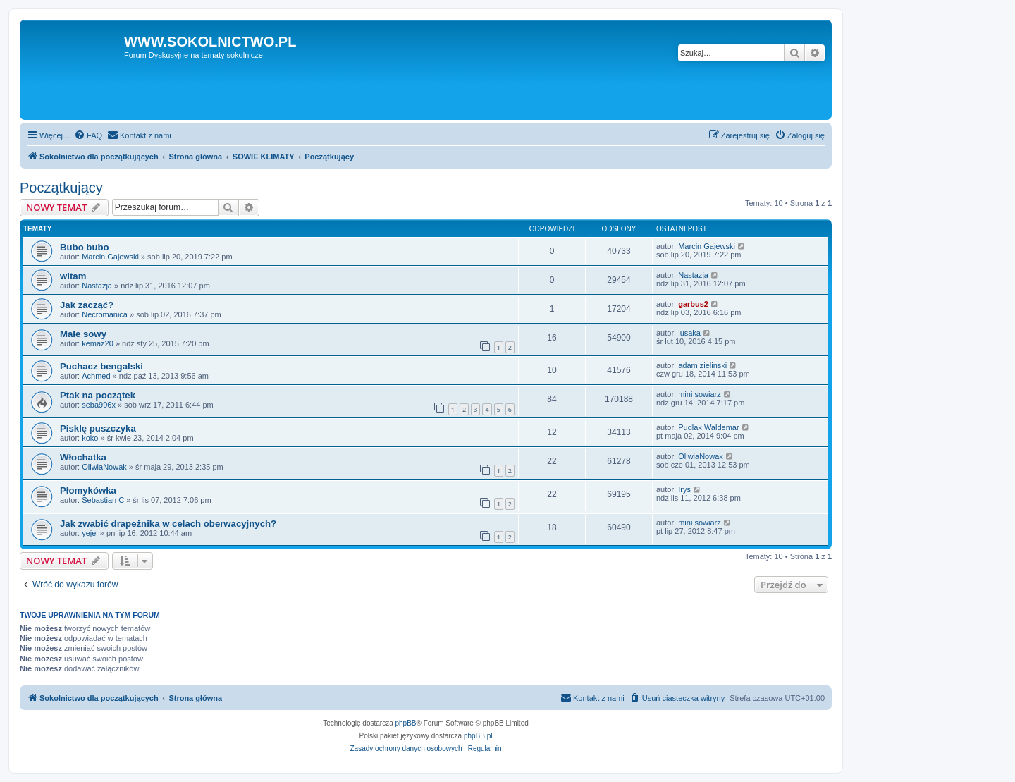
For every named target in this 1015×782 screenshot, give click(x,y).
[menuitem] (88, 135)
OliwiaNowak (104, 467)
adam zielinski (702, 365)
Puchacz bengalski (101, 366)
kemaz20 (97, 343)
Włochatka (83, 457)
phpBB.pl (478, 736)
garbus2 (693, 304)
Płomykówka (88, 490)
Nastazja (97, 285)
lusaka (689, 333)
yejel (90, 533)
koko (90, 438)
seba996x (99, 405)
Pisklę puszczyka (98, 428)
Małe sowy (83, 334)
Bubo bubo (84, 247)
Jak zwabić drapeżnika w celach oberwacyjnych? (168, 523)
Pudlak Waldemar (708, 427)
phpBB (406, 723)
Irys (684, 489)
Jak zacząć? (86, 305)
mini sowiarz (699, 394)
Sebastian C (103, 500)
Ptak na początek (97, 395)
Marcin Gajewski (110, 256)
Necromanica (105, 314)
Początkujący (61, 187)
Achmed (96, 376)
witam (73, 276)
